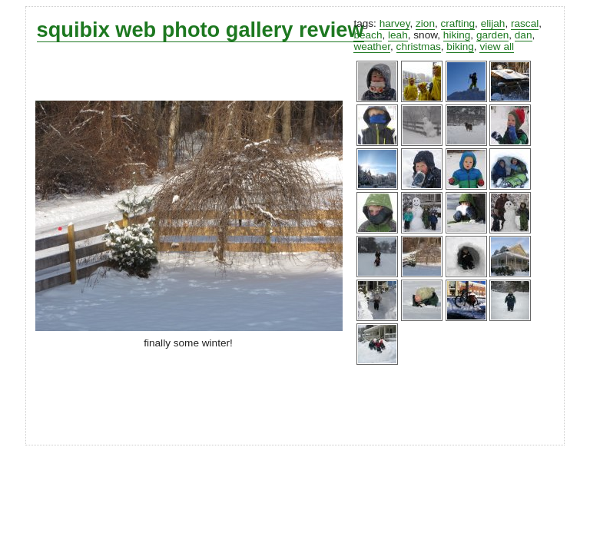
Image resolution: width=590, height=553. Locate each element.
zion (425, 23)
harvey (395, 23)
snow (425, 35)
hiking (457, 35)
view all (496, 46)
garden (492, 35)
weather (371, 46)
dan (523, 35)
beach (367, 35)
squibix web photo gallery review (200, 29)
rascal (525, 23)
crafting (458, 23)
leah (398, 35)
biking (460, 46)
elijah (493, 23)
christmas (418, 46)
